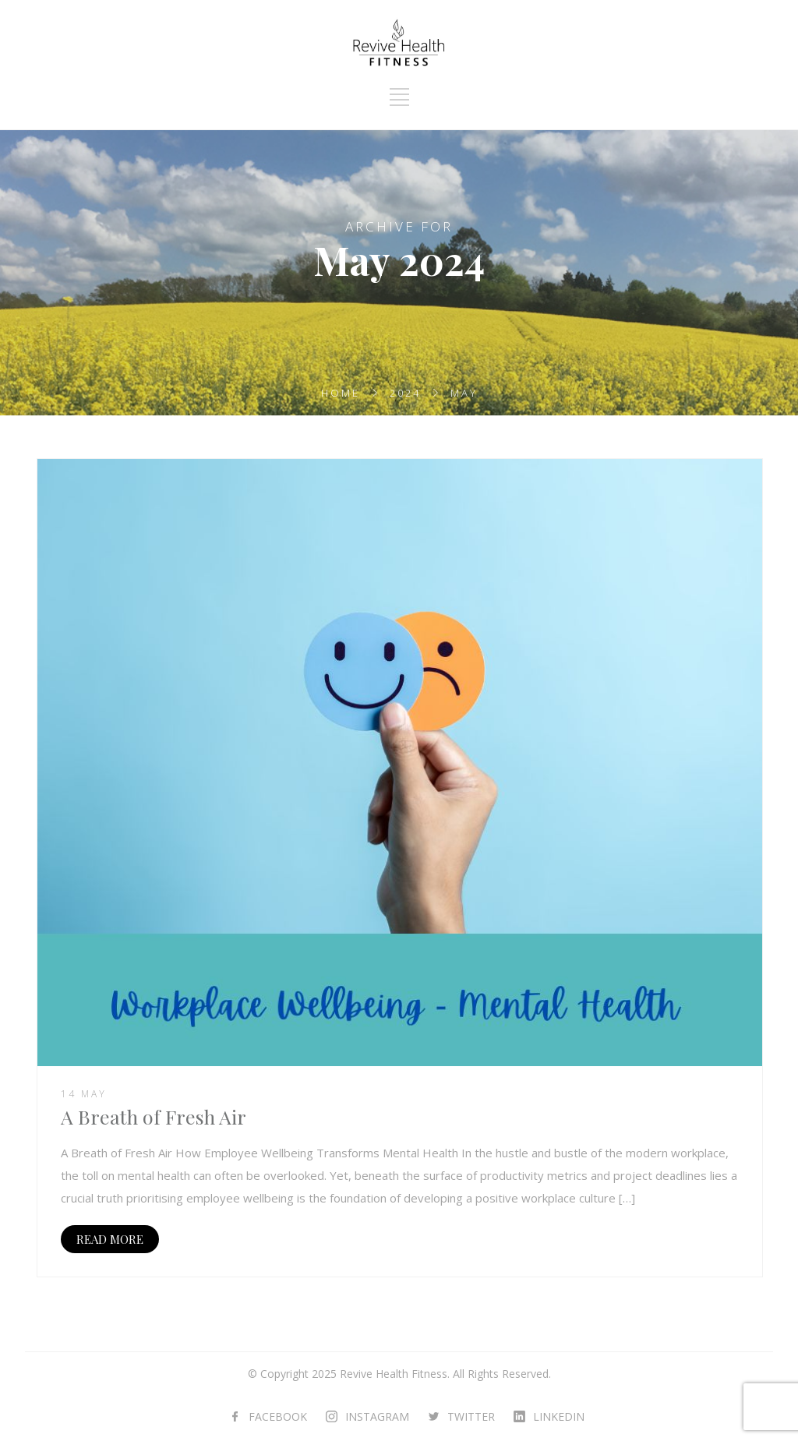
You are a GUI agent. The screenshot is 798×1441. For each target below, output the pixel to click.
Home (340, 393)
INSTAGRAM (377, 1416)
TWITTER (471, 1416)
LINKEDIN (558, 1416)
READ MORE (109, 1239)
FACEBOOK (278, 1416)
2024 (405, 393)
